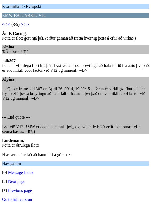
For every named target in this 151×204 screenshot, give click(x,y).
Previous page (20, 190)
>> (26, 24)
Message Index (21, 172)
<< (4, 24)
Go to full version (17, 199)
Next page (16, 181)
